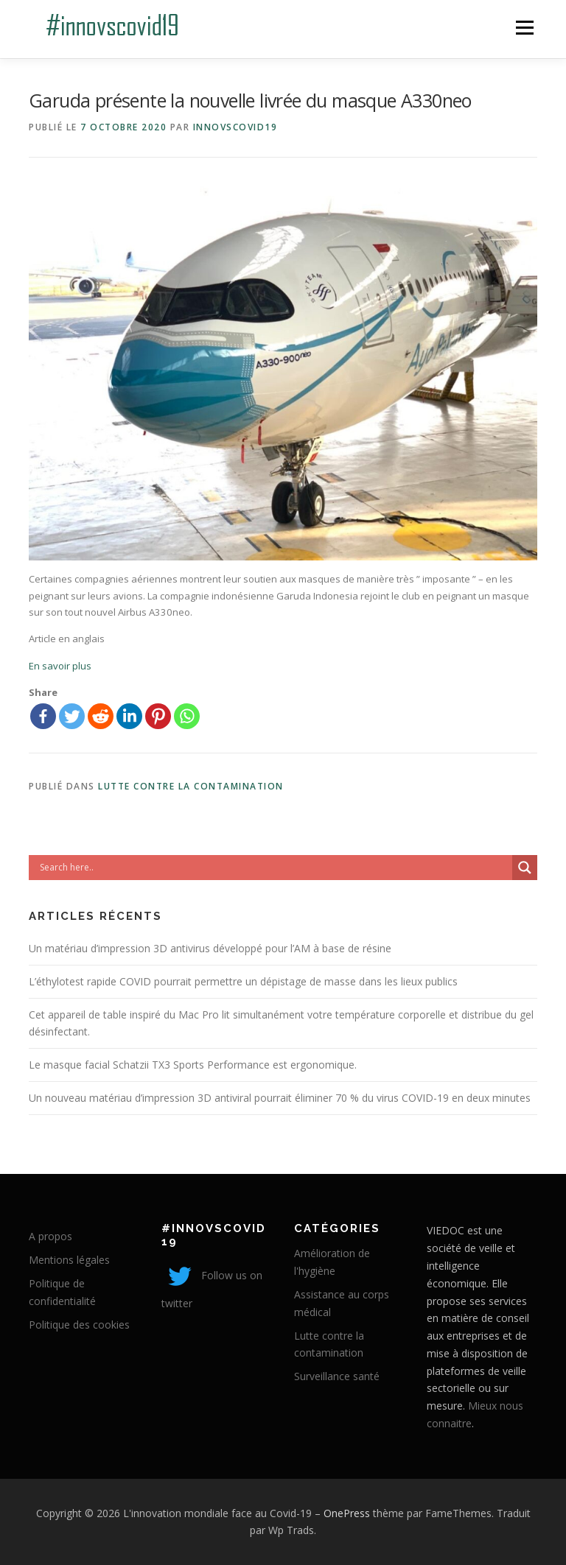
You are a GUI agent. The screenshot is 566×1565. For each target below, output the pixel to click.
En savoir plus (60, 665)
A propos (50, 1236)
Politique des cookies (79, 1325)
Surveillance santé (337, 1376)
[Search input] (274, 867)
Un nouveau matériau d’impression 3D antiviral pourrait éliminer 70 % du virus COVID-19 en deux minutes (280, 1098)
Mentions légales (69, 1260)
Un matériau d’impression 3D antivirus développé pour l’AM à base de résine (210, 948)
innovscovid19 (235, 127)
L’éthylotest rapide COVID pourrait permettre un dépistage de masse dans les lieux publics (243, 981)
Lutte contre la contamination (191, 786)
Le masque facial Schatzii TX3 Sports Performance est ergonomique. (193, 1065)
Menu (524, 27)
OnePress (347, 1513)
